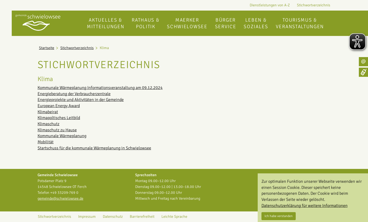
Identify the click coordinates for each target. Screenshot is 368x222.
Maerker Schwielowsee (187, 23)
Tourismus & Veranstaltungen (300, 23)
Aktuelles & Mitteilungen (105, 23)
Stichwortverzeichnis (313, 5)
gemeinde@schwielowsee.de (60, 198)
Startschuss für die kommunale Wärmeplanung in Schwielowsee (94, 148)
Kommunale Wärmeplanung (62, 135)
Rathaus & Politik (145, 23)
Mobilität (46, 141)
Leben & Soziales (256, 23)
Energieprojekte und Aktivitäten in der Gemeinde (81, 99)
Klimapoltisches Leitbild (59, 117)
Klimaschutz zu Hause (57, 129)
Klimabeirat (48, 111)
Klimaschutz (48, 123)
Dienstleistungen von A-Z (270, 5)
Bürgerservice (225, 23)
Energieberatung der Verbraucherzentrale (74, 93)
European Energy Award (59, 105)
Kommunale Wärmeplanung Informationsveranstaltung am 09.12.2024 (100, 87)
